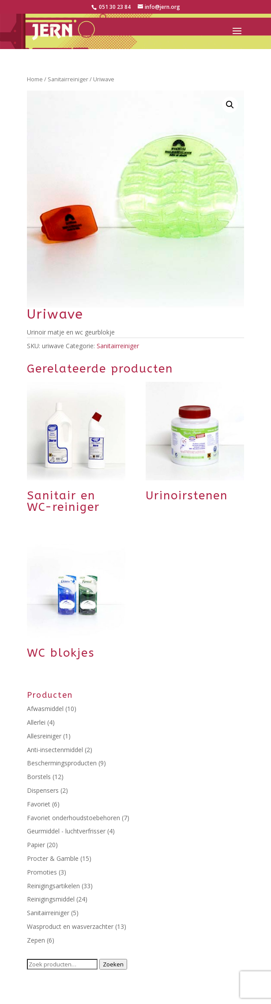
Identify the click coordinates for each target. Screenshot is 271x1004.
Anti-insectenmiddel (55, 749)
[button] (230, 105)
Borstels (39, 776)
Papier (36, 844)
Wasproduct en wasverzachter (70, 926)
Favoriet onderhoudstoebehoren (73, 818)
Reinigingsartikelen (53, 886)
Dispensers (43, 790)
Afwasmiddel (45, 708)
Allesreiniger (44, 736)
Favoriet (38, 804)
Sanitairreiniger (68, 79)
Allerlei (36, 722)
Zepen (36, 940)
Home (35, 79)
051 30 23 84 (114, 7)
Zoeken (113, 964)
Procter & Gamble (53, 858)
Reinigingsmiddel (51, 899)
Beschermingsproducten (62, 763)
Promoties (42, 872)
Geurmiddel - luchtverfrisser (66, 831)
